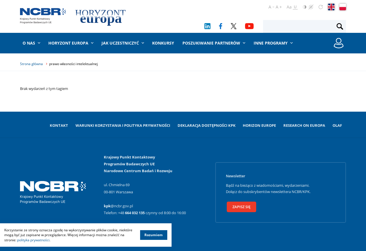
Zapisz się (241, 206)
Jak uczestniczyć (120, 43)
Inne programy (271, 43)
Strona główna (31, 63)
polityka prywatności (33, 240)
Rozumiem (153, 234)
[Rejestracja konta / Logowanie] (338, 43)
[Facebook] (221, 26)
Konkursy (163, 43)
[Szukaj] (340, 26)
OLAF (337, 125)
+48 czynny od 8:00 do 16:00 (152, 212)
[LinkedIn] (207, 26)
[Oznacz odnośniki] (295, 7)
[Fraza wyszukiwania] (300, 26)
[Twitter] (233, 26)
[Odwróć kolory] (304, 7)
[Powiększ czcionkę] (278, 7)
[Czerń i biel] (311, 7)
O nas (29, 43)
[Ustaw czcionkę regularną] (289, 7)
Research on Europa (304, 125)
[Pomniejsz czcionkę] (271, 7)
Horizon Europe (259, 125)
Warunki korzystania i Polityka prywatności (122, 125)
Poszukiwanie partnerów (211, 43)
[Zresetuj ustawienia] (320, 7)
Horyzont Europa (68, 43)
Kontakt (59, 125)
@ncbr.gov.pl (118, 205)
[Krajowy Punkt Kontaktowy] (43, 16)
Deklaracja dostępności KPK (207, 125)
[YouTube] (249, 26)
